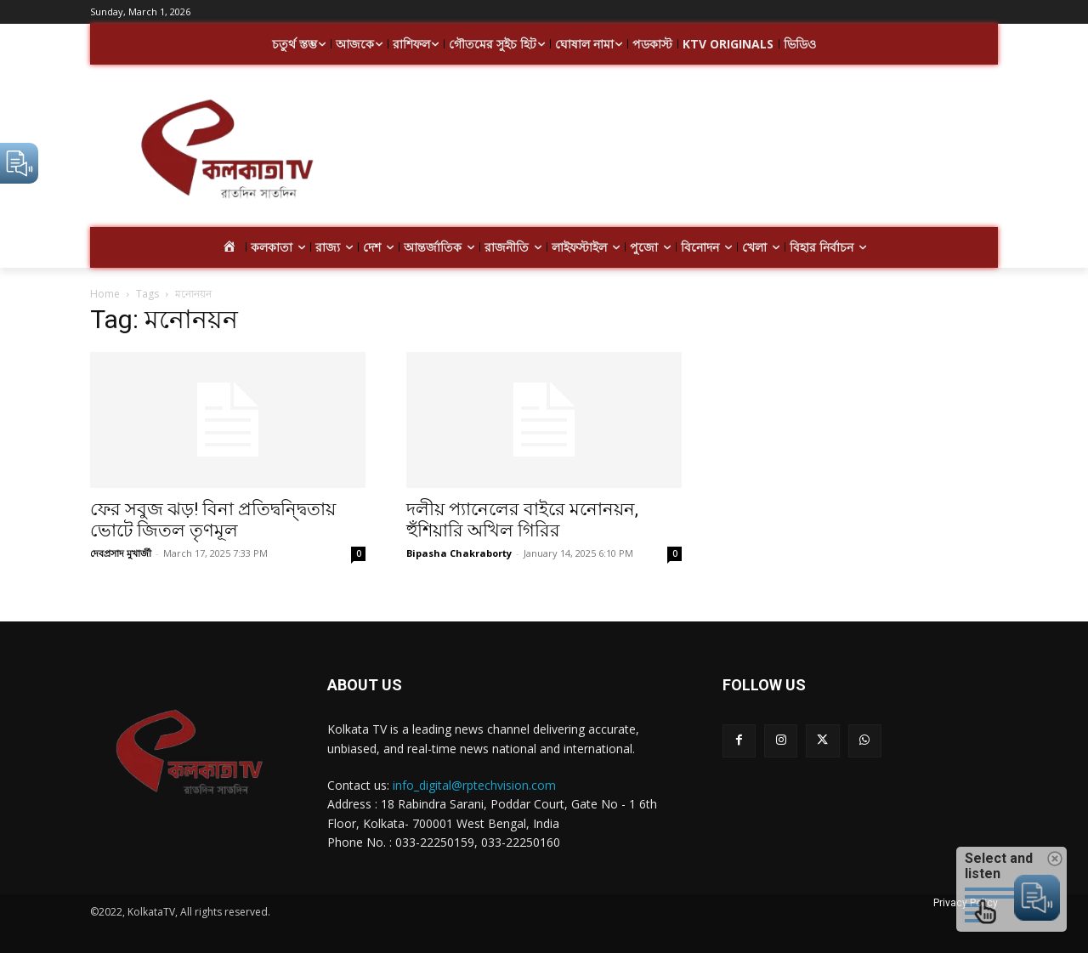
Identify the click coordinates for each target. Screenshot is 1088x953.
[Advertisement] (680, 151)
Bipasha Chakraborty (459, 553)
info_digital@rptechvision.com (474, 785)
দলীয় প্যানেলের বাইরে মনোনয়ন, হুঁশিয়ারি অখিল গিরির (522, 520)
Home (105, 293)
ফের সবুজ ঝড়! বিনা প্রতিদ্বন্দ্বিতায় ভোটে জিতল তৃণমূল (213, 520)
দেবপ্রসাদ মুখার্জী (120, 553)
